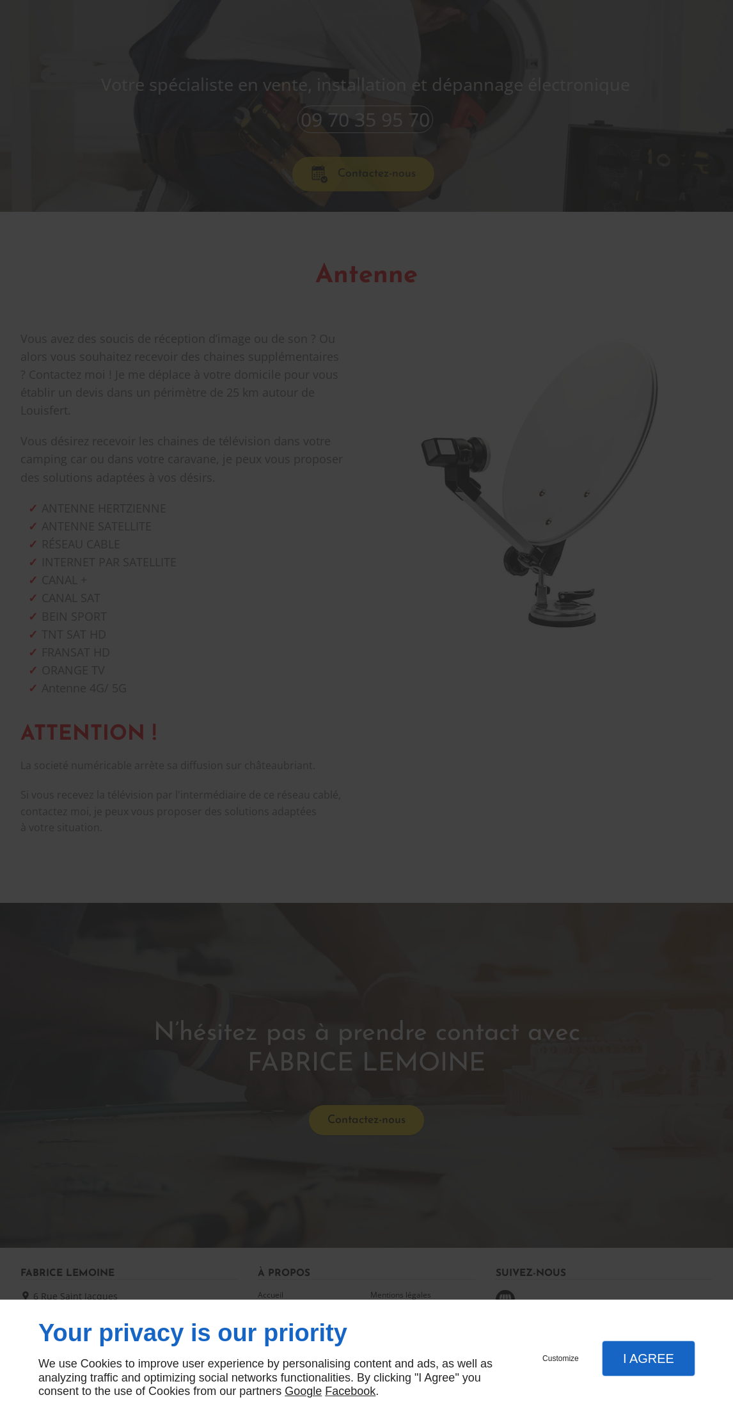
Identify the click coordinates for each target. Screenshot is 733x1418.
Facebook (350, 1391)
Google (303, 1391)
